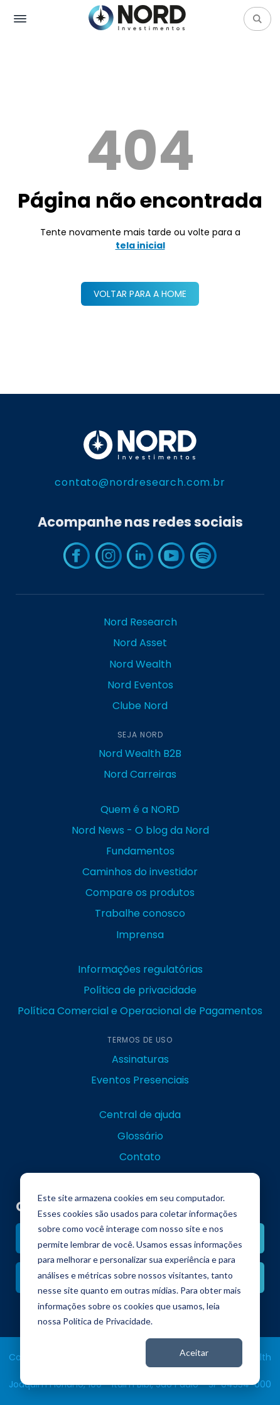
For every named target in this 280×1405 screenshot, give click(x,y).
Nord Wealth (140, 664)
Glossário (140, 1136)
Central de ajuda (140, 1114)
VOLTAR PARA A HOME (140, 294)
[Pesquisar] (257, 19)
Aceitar (194, 1352)
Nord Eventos (140, 685)
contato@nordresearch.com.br (140, 482)
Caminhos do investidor (140, 872)
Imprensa (140, 934)
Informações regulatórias (140, 969)
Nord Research (140, 622)
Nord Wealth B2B (140, 753)
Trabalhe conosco (140, 913)
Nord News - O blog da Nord (140, 830)
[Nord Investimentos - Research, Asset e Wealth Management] (137, 18)
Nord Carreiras (140, 774)
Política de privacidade (140, 990)
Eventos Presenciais (140, 1080)
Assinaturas (140, 1059)
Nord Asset (140, 642)
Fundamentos (140, 851)
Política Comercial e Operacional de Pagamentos (140, 1011)
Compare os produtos (140, 892)
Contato (140, 1157)
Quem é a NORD (140, 809)
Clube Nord (140, 705)
